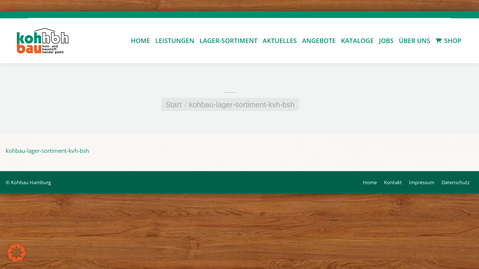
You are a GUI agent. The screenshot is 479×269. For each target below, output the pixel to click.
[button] (16, 252)
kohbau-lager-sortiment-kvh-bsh (47, 150)
